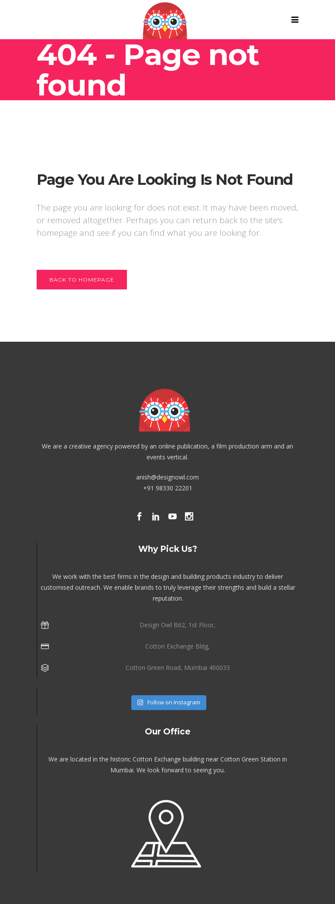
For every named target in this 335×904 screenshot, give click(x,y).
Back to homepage (81, 279)
